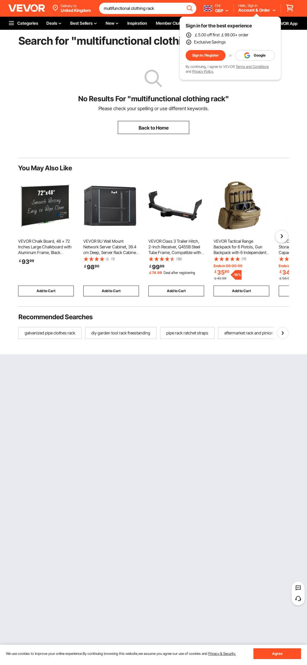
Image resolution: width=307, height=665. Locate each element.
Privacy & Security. (222, 653)
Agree (277, 653)
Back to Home (154, 128)
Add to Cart (46, 291)
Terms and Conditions (252, 66)
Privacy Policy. (203, 71)
